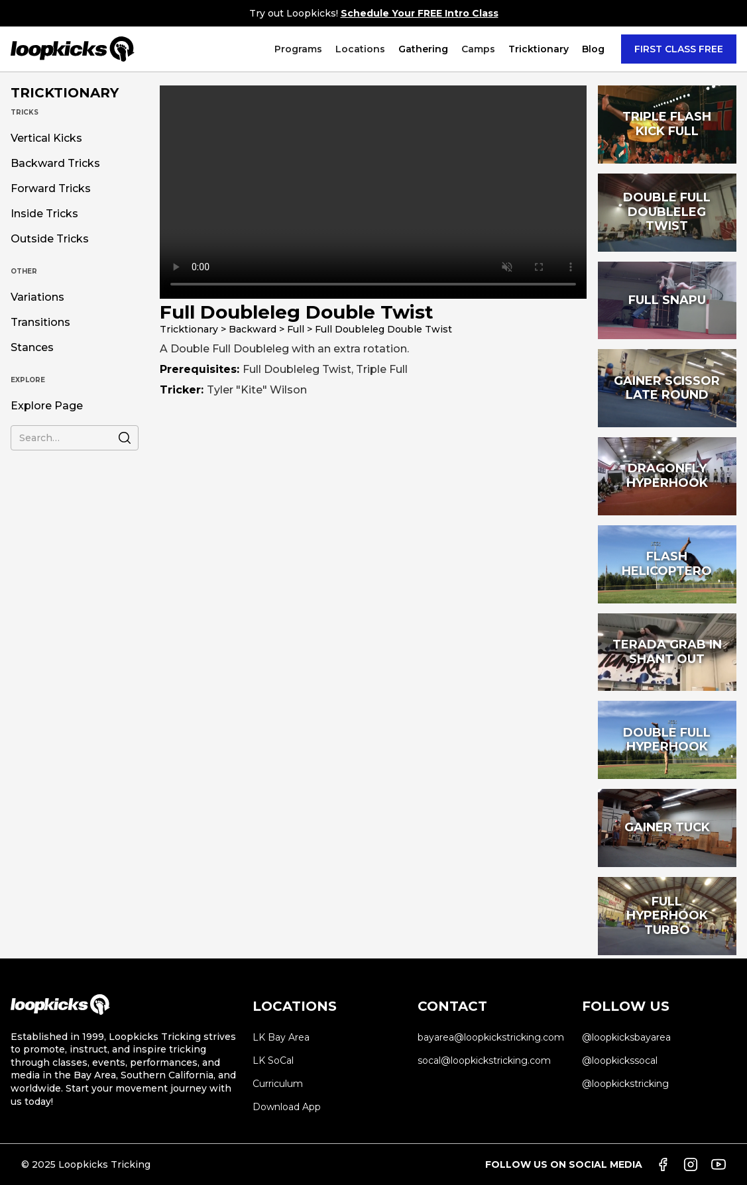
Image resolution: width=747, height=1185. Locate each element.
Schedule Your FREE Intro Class (419, 13)
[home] (73, 49)
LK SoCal (273, 1060)
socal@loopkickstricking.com (484, 1060)
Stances (32, 348)
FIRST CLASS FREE (678, 49)
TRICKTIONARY (65, 92)
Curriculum (278, 1084)
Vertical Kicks (46, 138)
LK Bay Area (281, 1037)
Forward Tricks (51, 189)
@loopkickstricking (625, 1084)
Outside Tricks (50, 239)
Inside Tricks (44, 214)
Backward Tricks (55, 164)
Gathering (423, 49)
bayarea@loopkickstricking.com (491, 1037)
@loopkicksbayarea (626, 1037)
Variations (37, 297)
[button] (298, 49)
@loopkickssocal (620, 1060)
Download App (287, 1107)
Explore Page (47, 406)
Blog (593, 49)
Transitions (40, 323)
